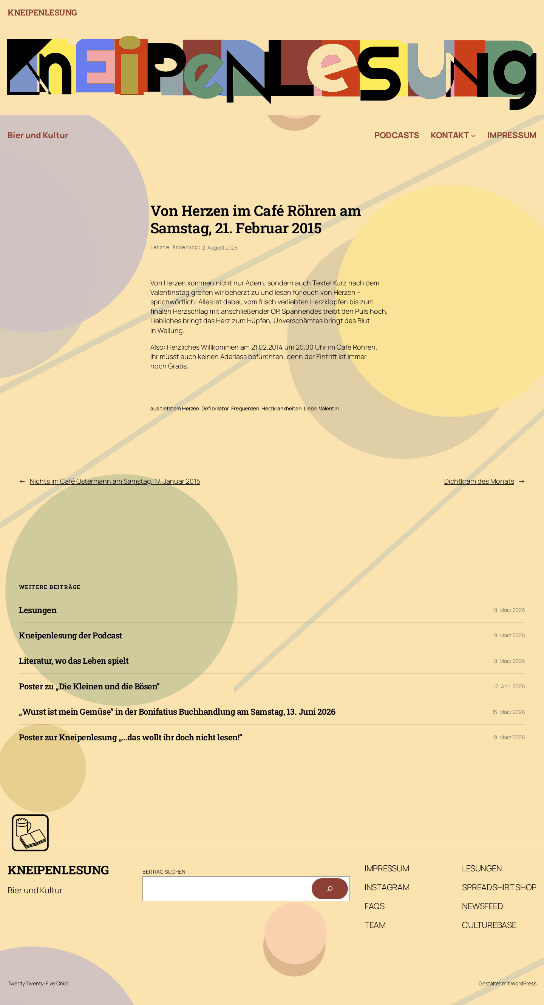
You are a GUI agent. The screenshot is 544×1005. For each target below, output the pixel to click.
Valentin (328, 407)
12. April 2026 (509, 685)
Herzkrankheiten (281, 407)
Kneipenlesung (42, 12)
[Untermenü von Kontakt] (473, 135)
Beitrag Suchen (163, 870)
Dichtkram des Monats (479, 480)
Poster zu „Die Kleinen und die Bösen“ (89, 686)
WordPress (523, 982)
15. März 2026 (508, 711)
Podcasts (396, 135)
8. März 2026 (509, 609)
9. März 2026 (509, 736)
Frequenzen (245, 407)
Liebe (310, 407)
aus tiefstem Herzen (174, 407)
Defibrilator (215, 407)
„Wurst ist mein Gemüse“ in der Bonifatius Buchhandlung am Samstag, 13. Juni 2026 (177, 711)
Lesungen (37, 609)
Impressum (511, 135)
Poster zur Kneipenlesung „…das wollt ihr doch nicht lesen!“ (131, 736)
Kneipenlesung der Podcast (70, 635)
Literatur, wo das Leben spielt (73, 660)
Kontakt (450, 135)
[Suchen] (330, 888)
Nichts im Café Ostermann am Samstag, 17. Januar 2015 (115, 480)
